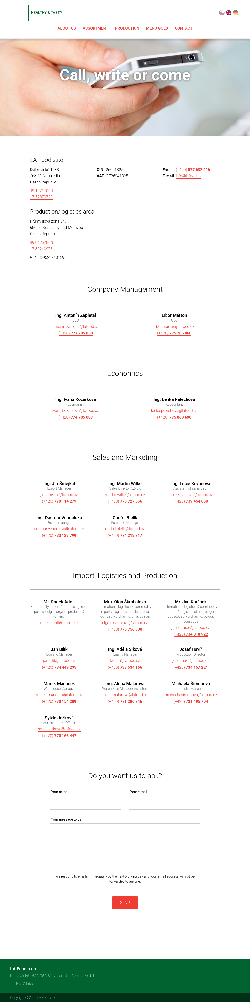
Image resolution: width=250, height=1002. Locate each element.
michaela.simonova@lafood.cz (191, 694)
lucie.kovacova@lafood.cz (191, 494)
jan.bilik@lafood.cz (59, 660)
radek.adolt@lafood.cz (59, 622)
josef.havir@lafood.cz (190, 660)
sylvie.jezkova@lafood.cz (59, 729)
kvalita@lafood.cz (125, 660)
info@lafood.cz (188, 176)
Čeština (222, 12)
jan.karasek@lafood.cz (191, 627)
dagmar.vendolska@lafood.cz (59, 529)
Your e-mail (138, 792)
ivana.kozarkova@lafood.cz (75, 410)
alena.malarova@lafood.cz (125, 694)
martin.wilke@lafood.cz (125, 494)
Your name (59, 792)
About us (67, 28)
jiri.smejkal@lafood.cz (59, 494)
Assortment (95, 28)
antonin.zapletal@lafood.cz (75, 326)
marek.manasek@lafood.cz (59, 694)
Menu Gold (157, 28)
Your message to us (66, 819)
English (228, 12)
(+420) (193, 169)
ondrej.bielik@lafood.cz (125, 529)
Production (127, 28)
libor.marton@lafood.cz (174, 326)
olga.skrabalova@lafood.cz (125, 622)
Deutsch (235, 12)
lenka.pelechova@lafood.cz (174, 410)
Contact (183, 28)
